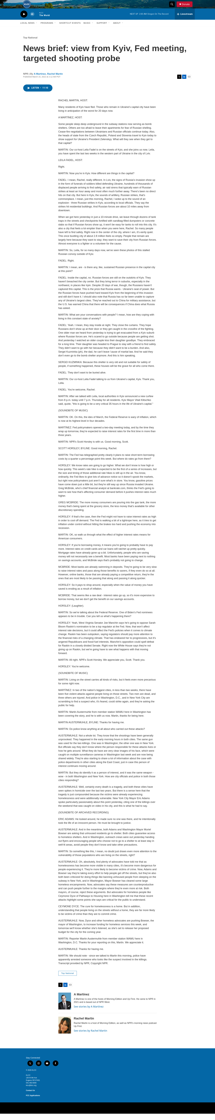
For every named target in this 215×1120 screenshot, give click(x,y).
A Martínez (40, 80)
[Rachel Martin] (64, 1031)
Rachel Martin (55, 80)
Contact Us (30, 1097)
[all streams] (185, 20)
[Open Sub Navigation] (37, 29)
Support (102, 29)
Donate (187, 7)
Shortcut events (70, 29)
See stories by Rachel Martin (90, 1037)
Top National (30, 44)
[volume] (32, 20)
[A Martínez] (64, 1007)
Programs (47, 29)
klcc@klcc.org (31, 1092)
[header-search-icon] (173, 7)
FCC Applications (33, 1102)
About (117, 29)
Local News (27, 29)
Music (87, 29)
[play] (24, 20)
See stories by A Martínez (89, 1013)
